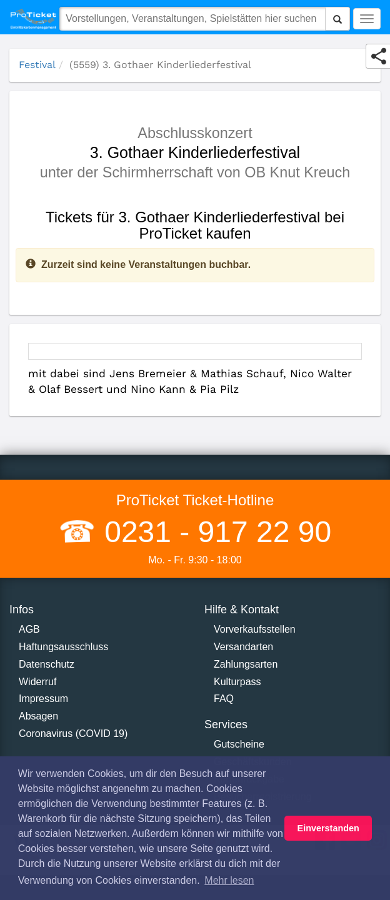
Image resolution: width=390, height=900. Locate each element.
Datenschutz (46, 664)
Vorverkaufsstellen (255, 629)
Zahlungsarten (246, 664)
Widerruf (37, 681)
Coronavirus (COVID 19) (73, 733)
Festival (37, 65)
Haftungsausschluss (63, 646)
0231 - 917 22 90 (213, 531)
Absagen (38, 716)
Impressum (43, 698)
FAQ (224, 698)
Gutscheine (239, 744)
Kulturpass (237, 681)
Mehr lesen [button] (229, 880)
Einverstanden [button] (328, 828)
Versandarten (243, 646)
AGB (29, 629)
